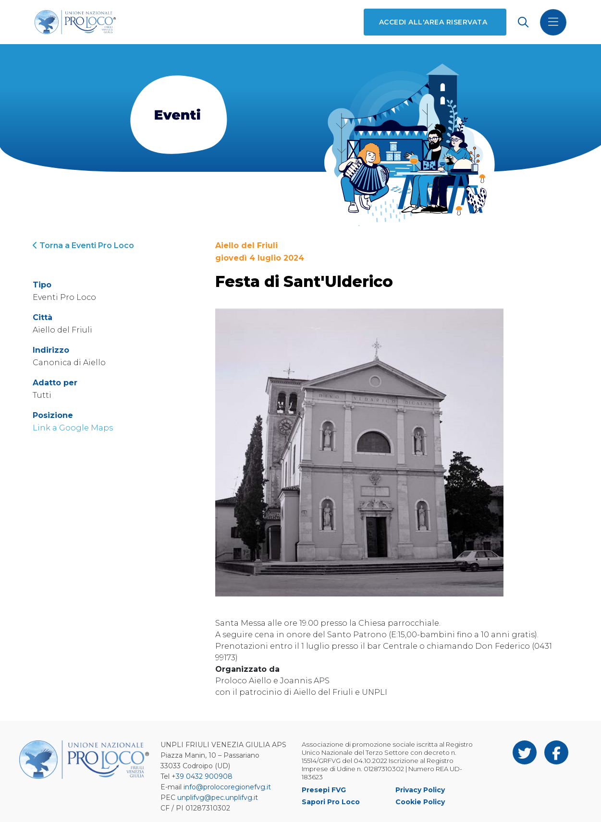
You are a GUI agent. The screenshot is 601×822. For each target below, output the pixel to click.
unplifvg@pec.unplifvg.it (217, 797)
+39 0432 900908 (202, 776)
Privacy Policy (420, 790)
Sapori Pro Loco (331, 802)
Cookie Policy (420, 802)
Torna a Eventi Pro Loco (83, 245)
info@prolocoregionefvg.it (227, 787)
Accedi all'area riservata (433, 22)
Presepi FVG (324, 790)
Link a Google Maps (73, 427)
